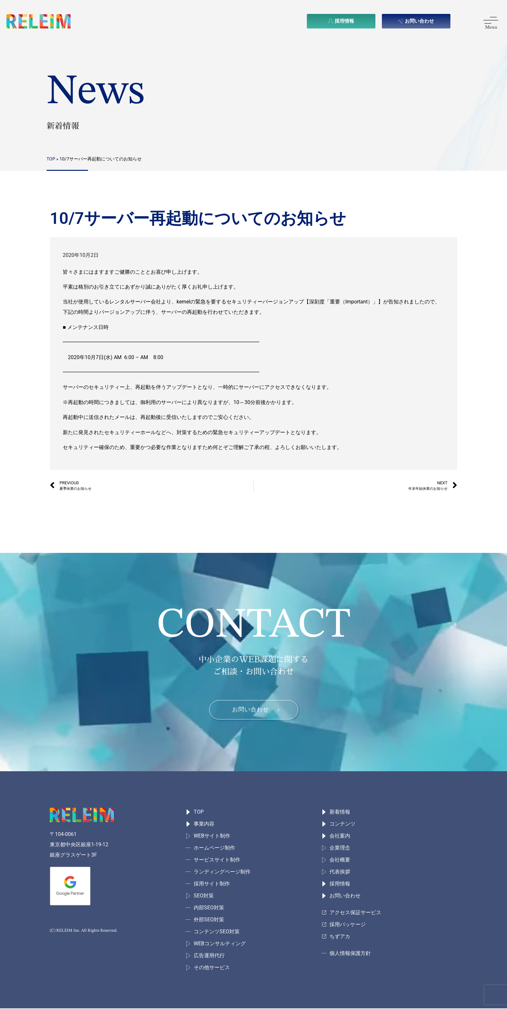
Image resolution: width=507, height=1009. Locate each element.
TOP (51, 158)
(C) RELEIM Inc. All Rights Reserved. (83, 931)
